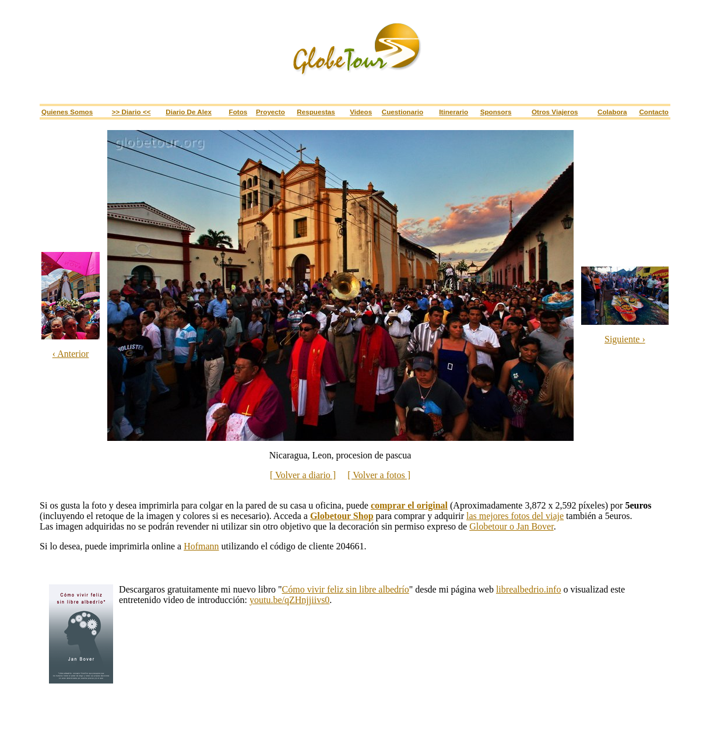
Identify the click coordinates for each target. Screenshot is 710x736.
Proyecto (270, 111)
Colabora (612, 111)
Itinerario (453, 111)
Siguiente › (624, 339)
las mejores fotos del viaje (515, 516)
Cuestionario (402, 111)
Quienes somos (67, 111)
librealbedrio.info (528, 589)
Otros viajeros (555, 111)
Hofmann (201, 546)
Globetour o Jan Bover (511, 526)
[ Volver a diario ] (303, 475)
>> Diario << (131, 111)
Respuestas (316, 111)
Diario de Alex (189, 111)
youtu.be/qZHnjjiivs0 (289, 600)
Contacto (654, 111)
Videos (361, 111)
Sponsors (496, 111)
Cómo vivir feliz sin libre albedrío (345, 589)
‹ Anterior (70, 354)
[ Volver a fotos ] (378, 475)
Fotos (238, 111)
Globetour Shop (342, 516)
